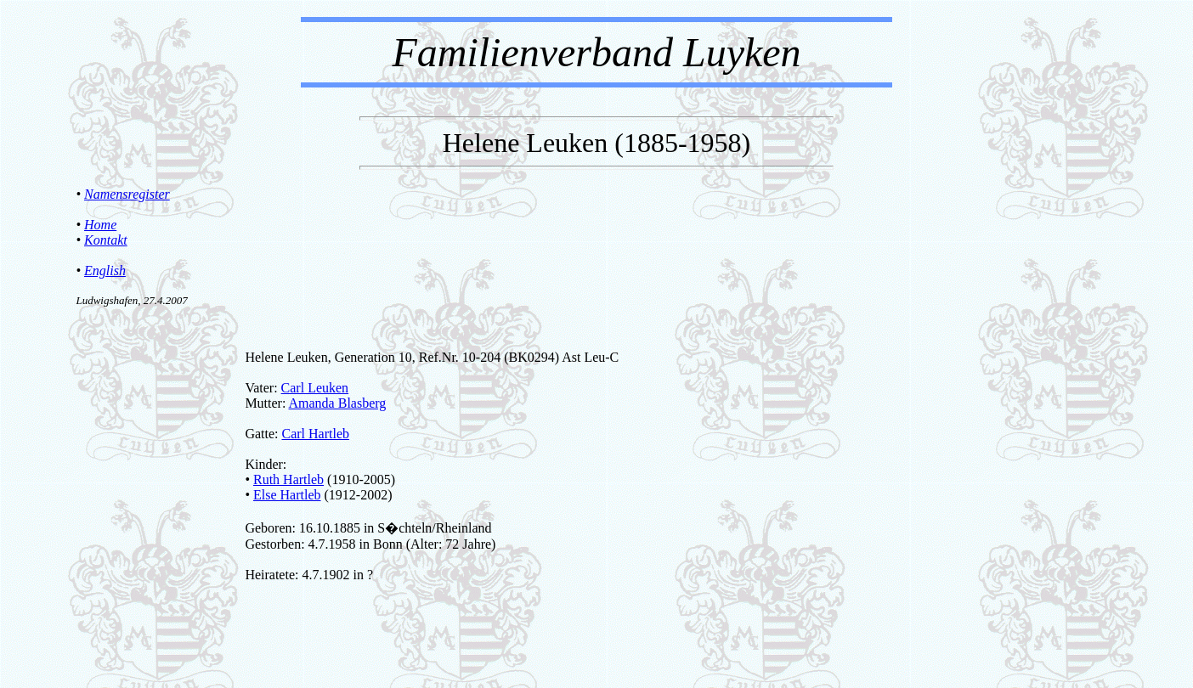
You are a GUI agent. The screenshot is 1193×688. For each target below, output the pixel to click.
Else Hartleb (287, 495)
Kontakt (105, 240)
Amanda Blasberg (338, 403)
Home (100, 224)
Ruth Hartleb (288, 479)
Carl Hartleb (315, 433)
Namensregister (127, 194)
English (105, 270)
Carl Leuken (315, 388)
